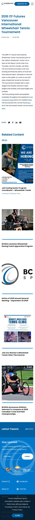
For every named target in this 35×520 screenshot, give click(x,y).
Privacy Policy (17, 510)
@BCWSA (29, 429)
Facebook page (8, 100)
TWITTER (23, 489)
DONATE (5, 481)
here (29, 103)
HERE (30, 100)
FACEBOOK (24, 481)
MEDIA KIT (5, 489)
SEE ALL (4, 140)
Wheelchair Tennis (15, 193)
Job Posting (5, 193)
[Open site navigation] (32, 4)
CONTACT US (22, 4)
